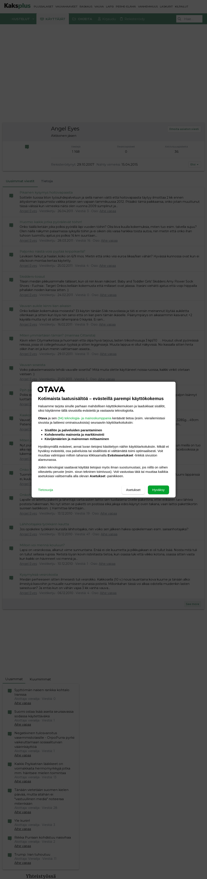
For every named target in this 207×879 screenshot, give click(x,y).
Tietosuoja (45, 490)
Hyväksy (158, 490)
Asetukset (133, 490)
